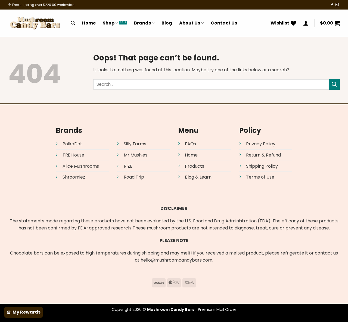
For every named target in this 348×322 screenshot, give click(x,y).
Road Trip (134, 177)
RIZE (128, 166)
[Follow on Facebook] (332, 5)
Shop (110, 23)
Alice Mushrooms (81, 166)
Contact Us (224, 23)
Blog (166, 23)
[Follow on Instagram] (337, 5)
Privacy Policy (260, 144)
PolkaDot (72, 144)
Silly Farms (135, 144)
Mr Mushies (135, 155)
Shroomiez (74, 177)
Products (194, 166)
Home (89, 23)
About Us (191, 23)
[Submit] (334, 84)
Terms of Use (260, 177)
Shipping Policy (262, 166)
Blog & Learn (198, 177)
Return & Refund (263, 155)
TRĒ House (73, 155)
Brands (144, 23)
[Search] (73, 23)
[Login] (306, 23)
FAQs (190, 144)
